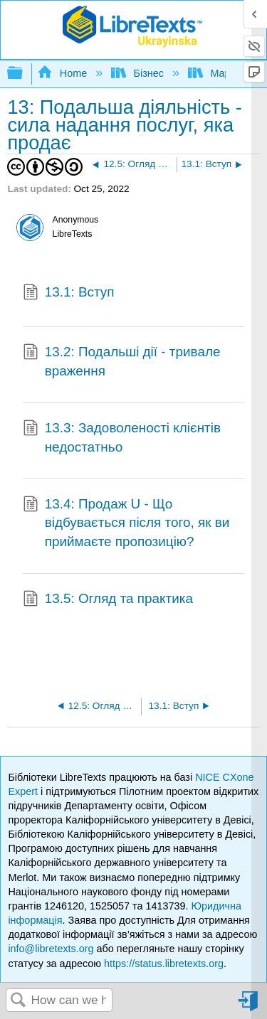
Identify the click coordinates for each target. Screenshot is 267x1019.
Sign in (249, 1006)
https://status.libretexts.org (164, 963)
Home (63, 73)
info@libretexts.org (50, 948)
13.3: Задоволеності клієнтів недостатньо (122, 438)
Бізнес (139, 73)
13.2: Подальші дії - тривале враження (121, 361)
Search (18, 1001)
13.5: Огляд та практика (108, 600)
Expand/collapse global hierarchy (24, 73)
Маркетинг (225, 73)
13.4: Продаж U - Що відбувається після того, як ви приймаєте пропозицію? (126, 523)
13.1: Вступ (69, 293)
